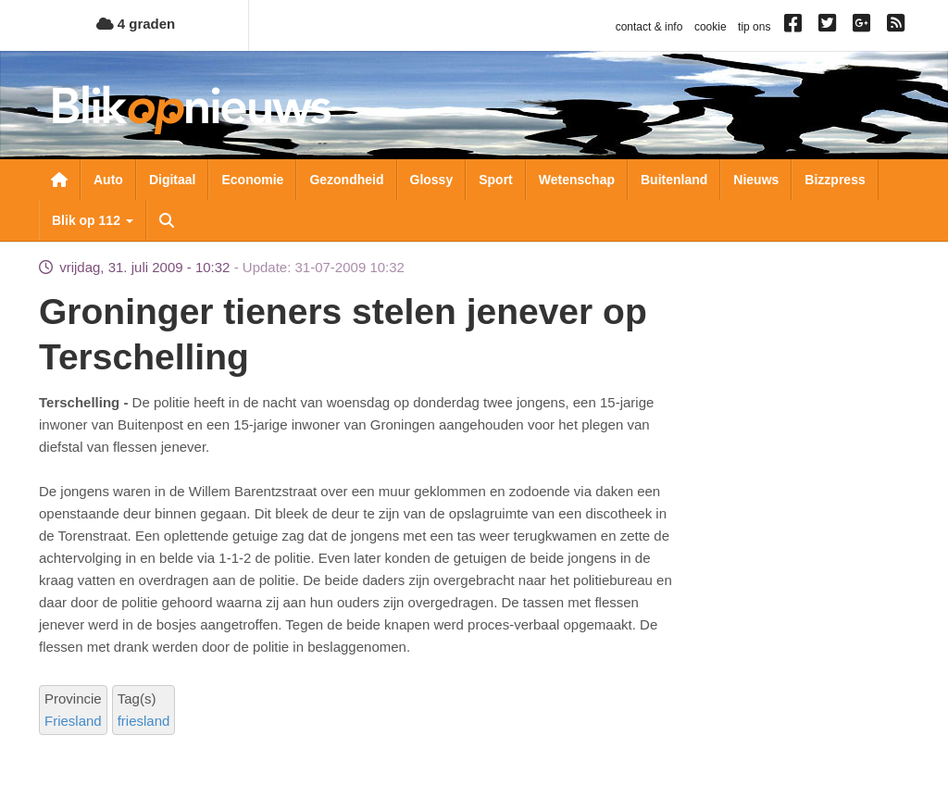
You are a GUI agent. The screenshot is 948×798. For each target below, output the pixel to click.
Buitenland (674, 179)
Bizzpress (835, 179)
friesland (144, 721)
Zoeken (166, 220)
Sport (496, 179)
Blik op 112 (92, 220)
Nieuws (756, 179)
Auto (108, 179)
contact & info (649, 26)
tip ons (754, 26)
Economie (252, 179)
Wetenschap (577, 179)
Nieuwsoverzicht (59, 179)
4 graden (136, 23)
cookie (710, 26)
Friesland (73, 721)
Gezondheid (346, 179)
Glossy (432, 179)
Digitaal (172, 179)
